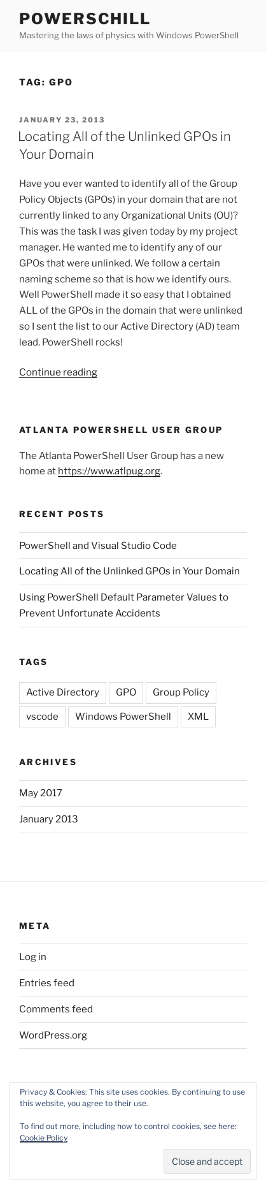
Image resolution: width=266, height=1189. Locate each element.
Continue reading (58, 372)
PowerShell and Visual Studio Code (98, 545)
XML (198, 716)
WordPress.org (53, 1035)
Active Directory (62, 692)
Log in (32, 957)
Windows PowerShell (123, 716)
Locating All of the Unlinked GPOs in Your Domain (129, 571)
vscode (42, 716)
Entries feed (46, 983)
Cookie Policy (43, 1137)
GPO (126, 692)
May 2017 (40, 793)
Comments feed (56, 1009)
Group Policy (181, 692)
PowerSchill (85, 19)
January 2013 (48, 819)
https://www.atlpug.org (109, 471)
